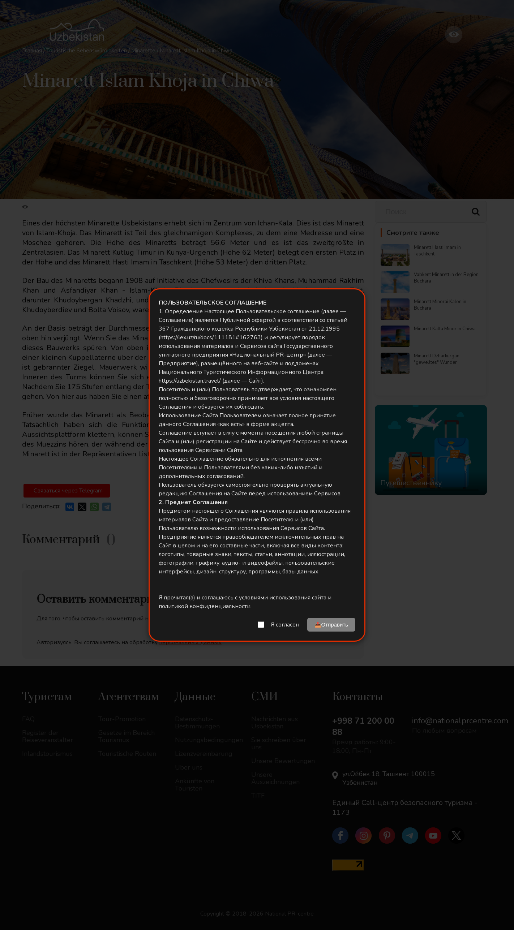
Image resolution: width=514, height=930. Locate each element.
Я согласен (285, 625)
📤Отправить (331, 624)
